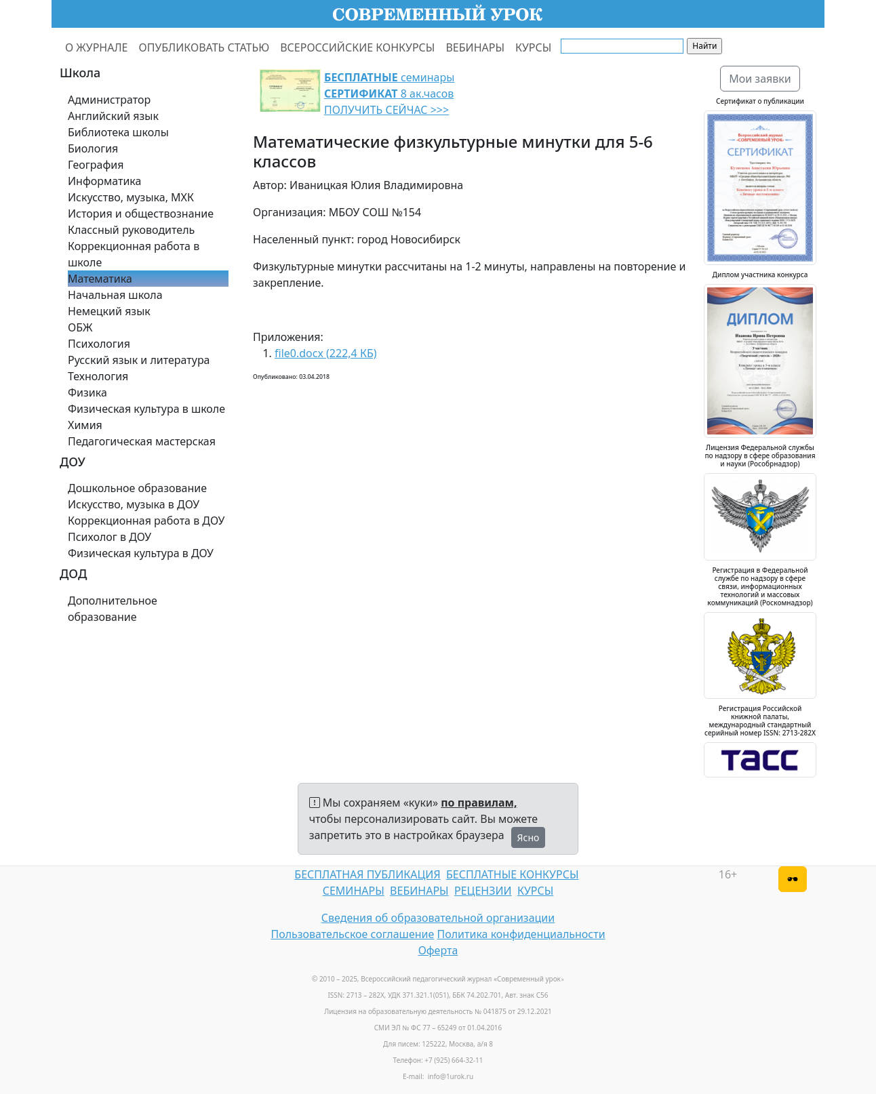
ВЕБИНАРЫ (474, 47)
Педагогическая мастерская (142, 441)
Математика (100, 278)
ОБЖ (80, 327)
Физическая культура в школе (146, 408)
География (95, 164)
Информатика (104, 181)
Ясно (528, 837)
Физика (87, 392)
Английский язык (113, 115)
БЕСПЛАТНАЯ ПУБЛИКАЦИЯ (367, 874)
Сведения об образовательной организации (438, 917)
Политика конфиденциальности (521, 934)
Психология (99, 343)
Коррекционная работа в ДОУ (146, 520)
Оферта (438, 950)
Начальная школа (115, 294)
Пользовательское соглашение (352, 934)
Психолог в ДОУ (109, 536)
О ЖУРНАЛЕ (96, 47)
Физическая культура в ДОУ (141, 553)
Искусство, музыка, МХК (131, 197)
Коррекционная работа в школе (133, 254)
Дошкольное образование (137, 488)
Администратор (109, 99)
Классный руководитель (131, 229)
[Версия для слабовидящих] (792, 879)
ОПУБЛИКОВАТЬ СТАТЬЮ (204, 47)
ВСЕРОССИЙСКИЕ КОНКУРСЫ (357, 47)
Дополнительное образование (112, 608)
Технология (98, 376)
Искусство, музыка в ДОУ (133, 504)
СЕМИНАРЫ (353, 890)
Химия (85, 425)
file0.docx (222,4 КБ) (326, 353)
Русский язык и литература (139, 359)
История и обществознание (141, 213)
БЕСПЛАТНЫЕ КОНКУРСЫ (512, 874)
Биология (93, 148)
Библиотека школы (118, 132)
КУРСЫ (533, 47)
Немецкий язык (109, 311)
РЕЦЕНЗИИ (483, 890)
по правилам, (479, 802)
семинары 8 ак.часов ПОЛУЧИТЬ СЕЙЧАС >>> (389, 93)
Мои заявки (760, 78)
